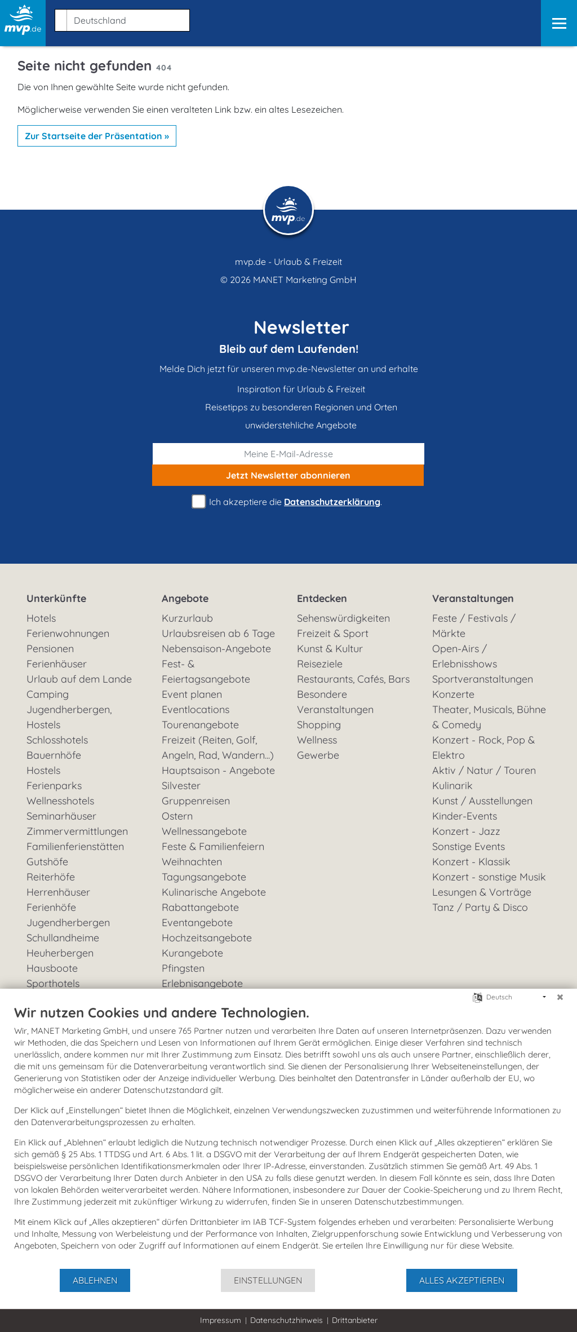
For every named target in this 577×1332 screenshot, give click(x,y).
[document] (288, 1136)
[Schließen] (560, 997)
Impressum (220, 1320)
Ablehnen (95, 1280)
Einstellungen (268, 1280)
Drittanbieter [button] (355, 1320)
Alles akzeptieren (461, 1280)
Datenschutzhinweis (286, 1320)
